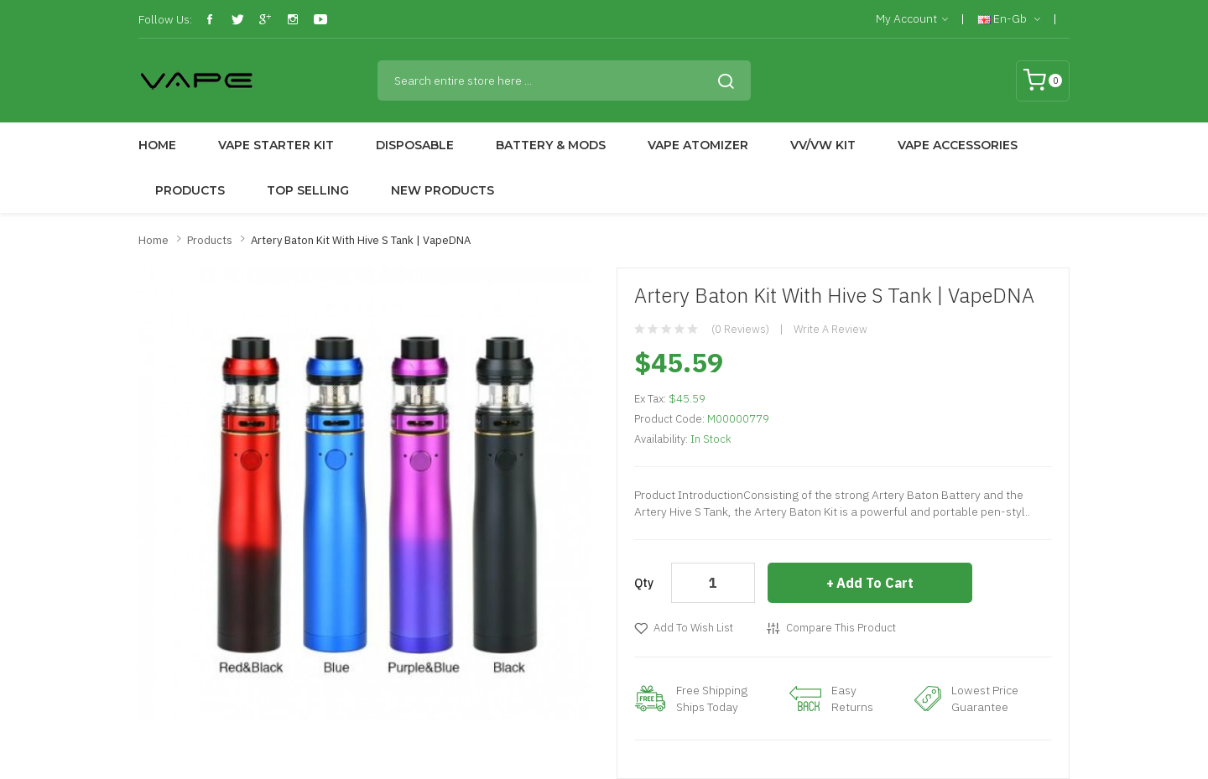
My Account (912, 19)
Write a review (830, 329)
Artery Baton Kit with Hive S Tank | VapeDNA (361, 240)
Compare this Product (841, 628)
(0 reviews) (740, 329)
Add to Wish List (693, 628)
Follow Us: (165, 19)
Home (153, 240)
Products (209, 240)
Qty (643, 582)
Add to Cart (875, 582)
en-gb (1008, 19)
